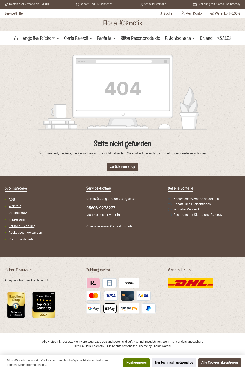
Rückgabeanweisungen (25, 233)
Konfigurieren (136, 362)
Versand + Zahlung (22, 226)
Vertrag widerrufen (22, 239)
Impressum (17, 219)
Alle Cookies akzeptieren (219, 362)
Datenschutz (18, 213)
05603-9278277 (100, 207)
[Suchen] (165, 13)
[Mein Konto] (191, 13)
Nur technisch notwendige (174, 362)
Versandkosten (111, 341)
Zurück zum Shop (122, 167)
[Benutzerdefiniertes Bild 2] (43, 305)
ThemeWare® (161, 346)
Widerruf (15, 206)
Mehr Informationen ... (32, 365)
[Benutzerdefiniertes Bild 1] (16, 304)
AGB (12, 199)
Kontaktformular (122, 226)
